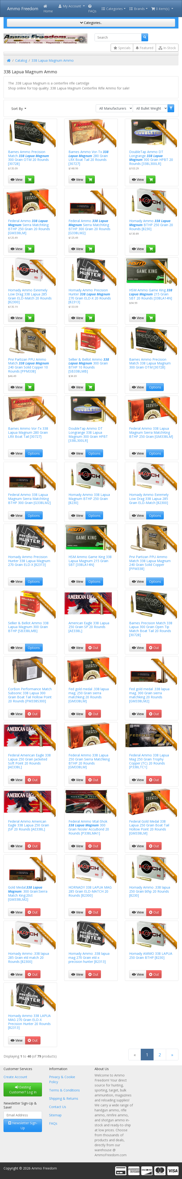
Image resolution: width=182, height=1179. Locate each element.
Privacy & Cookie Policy (62, 1079)
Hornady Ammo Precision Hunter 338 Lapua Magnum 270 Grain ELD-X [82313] (29, 561)
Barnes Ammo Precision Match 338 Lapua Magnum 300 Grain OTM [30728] (150, 363)
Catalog (21, 60)
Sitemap (55, 1115)
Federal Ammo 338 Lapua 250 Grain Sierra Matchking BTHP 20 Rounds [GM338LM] (89, 761)
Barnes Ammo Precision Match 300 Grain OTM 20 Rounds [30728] (28, 157)
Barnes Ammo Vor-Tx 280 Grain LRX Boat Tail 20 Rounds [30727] (88, 157)
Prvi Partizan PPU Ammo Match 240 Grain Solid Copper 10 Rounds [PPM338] (28, 365)
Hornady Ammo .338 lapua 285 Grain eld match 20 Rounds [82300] (28, 957)
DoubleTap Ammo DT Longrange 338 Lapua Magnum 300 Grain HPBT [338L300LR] (88, 434)
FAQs (92, 9)
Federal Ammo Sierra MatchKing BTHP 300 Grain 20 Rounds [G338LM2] (89, 227)
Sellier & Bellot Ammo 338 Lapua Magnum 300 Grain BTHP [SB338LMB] (28, 627)
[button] (71, 6)
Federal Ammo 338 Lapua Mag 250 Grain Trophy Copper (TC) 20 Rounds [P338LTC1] (149, 761)
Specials (122, 48)
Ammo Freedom (22, 8)
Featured (144, 48)
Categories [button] (112, 8)
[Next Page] (172, 1054)
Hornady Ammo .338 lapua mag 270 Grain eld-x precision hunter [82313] (88, 957)
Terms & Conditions (64, 1090)
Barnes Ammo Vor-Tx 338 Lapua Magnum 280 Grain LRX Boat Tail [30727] (28, 432)
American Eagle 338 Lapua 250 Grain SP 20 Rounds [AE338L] (88, 627)
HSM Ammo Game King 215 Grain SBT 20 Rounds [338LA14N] (150, 294)
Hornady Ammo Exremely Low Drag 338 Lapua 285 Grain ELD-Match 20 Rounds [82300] (30, 296)
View (17, 179)
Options (155, 387)
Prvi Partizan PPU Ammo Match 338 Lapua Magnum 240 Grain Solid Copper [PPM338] (150, 563)
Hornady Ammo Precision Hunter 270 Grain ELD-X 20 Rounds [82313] (89, 296)
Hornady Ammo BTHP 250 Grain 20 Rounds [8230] (151, 225)
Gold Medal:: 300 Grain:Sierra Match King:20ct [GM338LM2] (27, 893)
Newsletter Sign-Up (22, 1125)
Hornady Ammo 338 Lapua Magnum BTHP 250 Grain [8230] (89, 498)
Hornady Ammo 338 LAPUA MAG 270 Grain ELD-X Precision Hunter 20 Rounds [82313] (29, 1021)
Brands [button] (137, 8)
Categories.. (91, 22)
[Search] (118, 37)
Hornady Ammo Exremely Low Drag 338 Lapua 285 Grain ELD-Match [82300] (148, 498)
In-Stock (167, 48)
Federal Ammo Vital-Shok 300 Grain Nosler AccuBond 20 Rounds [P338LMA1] (88, 827)
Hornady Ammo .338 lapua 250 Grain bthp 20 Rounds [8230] (149, 891)
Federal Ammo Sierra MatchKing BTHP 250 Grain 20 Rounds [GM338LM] (29, 227)
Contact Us (57, 1106)
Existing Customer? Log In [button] (22, 1089)
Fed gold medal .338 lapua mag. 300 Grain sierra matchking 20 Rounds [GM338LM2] (149, 695)
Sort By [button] (17, 108)
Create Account (15, 1077)
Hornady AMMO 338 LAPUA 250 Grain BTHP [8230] (150, 955)
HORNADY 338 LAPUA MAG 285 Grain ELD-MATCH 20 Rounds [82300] (90, 891)
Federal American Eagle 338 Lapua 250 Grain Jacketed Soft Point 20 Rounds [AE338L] (29, 761)
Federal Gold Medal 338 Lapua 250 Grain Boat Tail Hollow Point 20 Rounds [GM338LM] (149, 827)
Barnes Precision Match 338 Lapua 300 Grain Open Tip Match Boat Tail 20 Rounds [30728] (150, 629)
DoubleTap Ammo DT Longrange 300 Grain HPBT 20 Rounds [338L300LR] (151, 157)
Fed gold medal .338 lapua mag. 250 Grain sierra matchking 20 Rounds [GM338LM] (88, 695)
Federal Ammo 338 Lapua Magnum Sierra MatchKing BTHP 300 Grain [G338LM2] (29, 498)
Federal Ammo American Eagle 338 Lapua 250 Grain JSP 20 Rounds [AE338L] (28, 825)
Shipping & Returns (63, 1098)
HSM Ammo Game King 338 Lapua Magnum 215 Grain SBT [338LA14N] (90, 561)
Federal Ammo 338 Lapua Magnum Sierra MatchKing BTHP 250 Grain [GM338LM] (151, 432)
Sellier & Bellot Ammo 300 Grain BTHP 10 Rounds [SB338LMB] (88, 365)
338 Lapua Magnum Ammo (53, 60)
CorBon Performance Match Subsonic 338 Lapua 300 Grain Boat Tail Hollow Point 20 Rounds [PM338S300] (30, 695)
